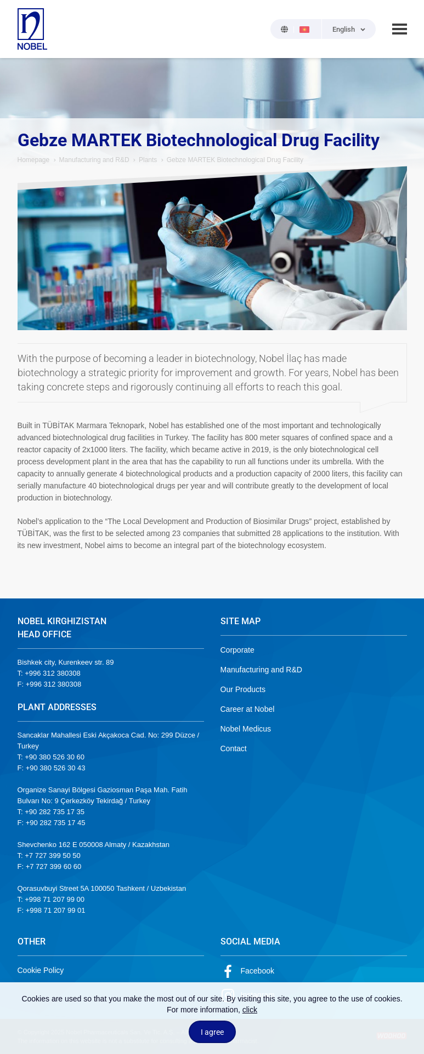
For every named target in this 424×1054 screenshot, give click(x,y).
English (343, 29)
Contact (234, 748)
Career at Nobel (248, 709)
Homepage (34, 160)
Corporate (238, 650)
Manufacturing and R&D (94, 160)
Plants (148, 160)
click (249, 1009)
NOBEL (32, 29)
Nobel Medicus (246, 728)
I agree (212, 1032)
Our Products (243, 689)
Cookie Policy (41, 970)
